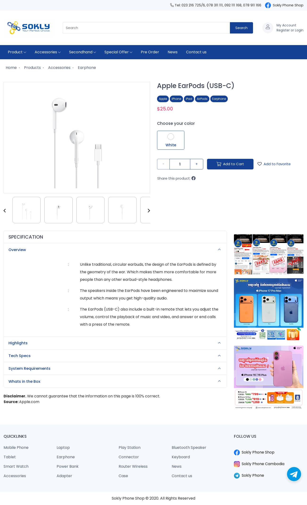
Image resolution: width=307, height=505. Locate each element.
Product (17, 52)
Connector (129, 457)
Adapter (64, 476)
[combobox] (146, 28)
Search (241, 27)
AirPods (202, 99)
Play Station (130, 447)
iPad (189, 99)
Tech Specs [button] (115, 356)
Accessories (48, 52)
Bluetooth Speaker (189, 447)
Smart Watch (16, 466)
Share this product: (176, 178)
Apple (163, 99)
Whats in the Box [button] (115, 381)
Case (123, 476)
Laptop (63, 447)
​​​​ (269, 447)
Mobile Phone (16, 447)
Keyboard (181, 457)
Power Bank (68, 466)
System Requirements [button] (115, 369)
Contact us (196, 52)
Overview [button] (115, 250)
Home (11, 67)
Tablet (10, 457)
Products (32, 67)
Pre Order (150, 52)
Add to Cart (230, 163)
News (173, 52)
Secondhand (82, 52)
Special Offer (118, 52)
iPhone (176, 99)
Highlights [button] (115, 343)
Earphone (86, 67)
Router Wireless (133, 466)
